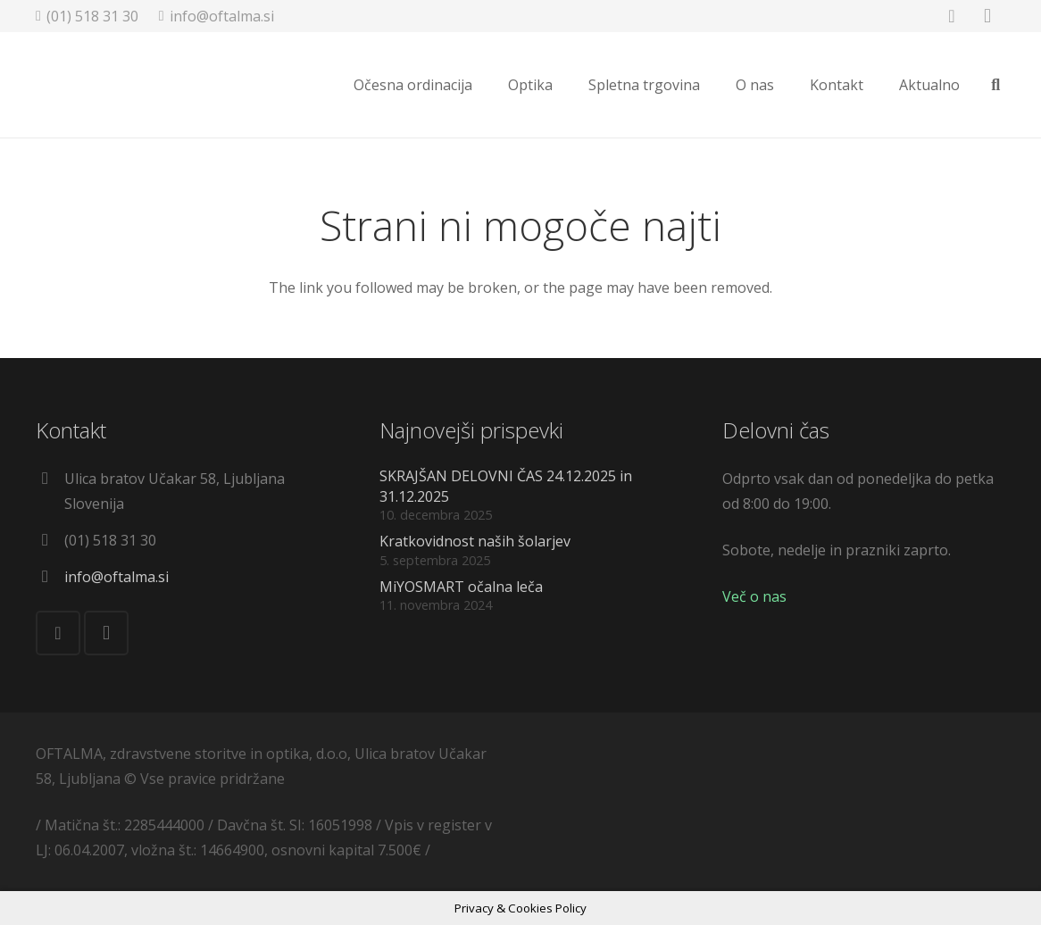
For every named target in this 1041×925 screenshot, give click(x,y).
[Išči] (995, 86)
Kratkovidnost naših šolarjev (474, 541)
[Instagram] (106, 633)
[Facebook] (58, 633)
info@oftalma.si (116, 577)
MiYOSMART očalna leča (461, 586)
